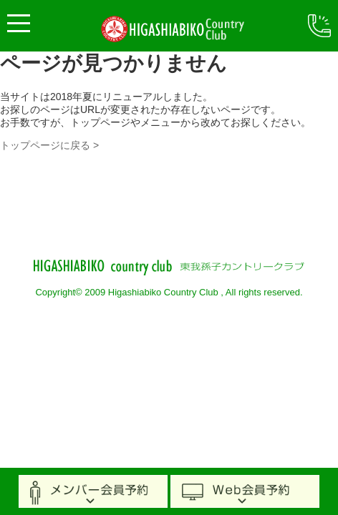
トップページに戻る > (49, 145)
